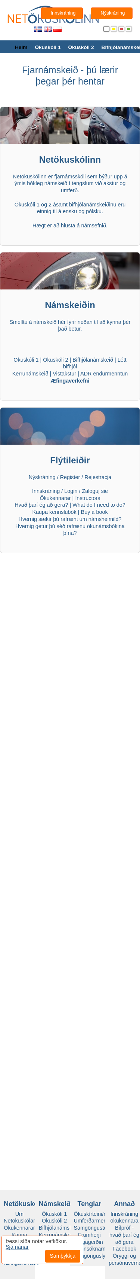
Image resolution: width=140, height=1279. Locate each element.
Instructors (87, 498)
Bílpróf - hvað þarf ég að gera (124, 1235)
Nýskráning (42, 477)
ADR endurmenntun (104, 374)
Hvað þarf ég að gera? (41, 505)
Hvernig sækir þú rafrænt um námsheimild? (70, 519)
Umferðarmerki (91, 1221)
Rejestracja (97, 477)
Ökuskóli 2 (81, 47)
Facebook (124, 1249)
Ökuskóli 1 (47, 47)
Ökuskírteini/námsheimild (104, 1214)
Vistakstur (64, 374)
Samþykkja (62, 1256)
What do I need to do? (98, 505)
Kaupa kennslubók (54, 512)
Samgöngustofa (93, 1228)
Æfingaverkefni (70, 381)
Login (70, 491)
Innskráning (46, 491)
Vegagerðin (89, 1242)
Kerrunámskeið (30, 374)
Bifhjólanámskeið (92, 360)
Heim (21, 47)
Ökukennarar (55, 498)
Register (70, 477)
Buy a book (94, 512)
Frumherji (89, 1235)
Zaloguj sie (95, 491)
